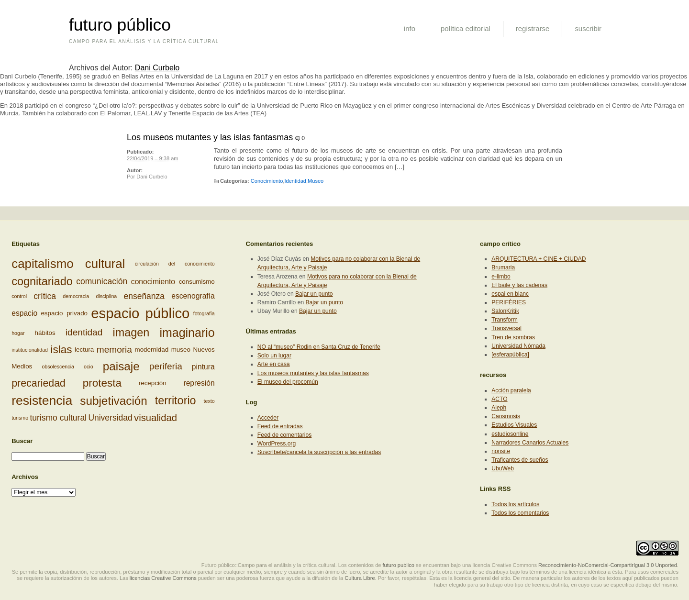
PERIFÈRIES (508, 302)
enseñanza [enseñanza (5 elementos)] (144, 296)
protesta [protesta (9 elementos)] (102, 383)
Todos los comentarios (520, 513)
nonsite (500, 451)
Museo (315, 181)
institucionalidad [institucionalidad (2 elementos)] (29, 350)
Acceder (267, 417)
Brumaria (503, 267)
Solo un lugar (274, 355)
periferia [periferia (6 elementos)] (165, 366)
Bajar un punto (314, 293)
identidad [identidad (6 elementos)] (84, 332)
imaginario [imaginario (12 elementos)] (186, 332)
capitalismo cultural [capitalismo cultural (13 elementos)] (68, 263)
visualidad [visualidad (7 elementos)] (155, 417)
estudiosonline (509, 434)
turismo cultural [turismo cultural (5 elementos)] (58, 417)
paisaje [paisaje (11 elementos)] (121, 366)
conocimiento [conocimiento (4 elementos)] (153, 282)
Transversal (506, 328)
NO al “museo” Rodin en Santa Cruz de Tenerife (318, 347)
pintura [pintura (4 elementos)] (203, 366)
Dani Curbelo (157, 68)
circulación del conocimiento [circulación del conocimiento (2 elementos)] (175, 264)
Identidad (295, 181)
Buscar (22, 440)
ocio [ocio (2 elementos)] (88, 366)
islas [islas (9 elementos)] (61, 350)
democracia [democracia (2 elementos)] (76, 296)
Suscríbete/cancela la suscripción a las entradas (319, 452)
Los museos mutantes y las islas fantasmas (210, 137)
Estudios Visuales (514, 425)
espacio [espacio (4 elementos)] (24, 313)
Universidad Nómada (518, 346)
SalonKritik (505, 311)
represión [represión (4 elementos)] (198, 383)
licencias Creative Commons (163, 578)
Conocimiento (267, 181)
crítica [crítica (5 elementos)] (44, 296)
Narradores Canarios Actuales (529, 442)
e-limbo (501, 276)
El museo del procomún (287, 381)
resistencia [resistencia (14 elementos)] (41, 400)
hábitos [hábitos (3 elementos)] (45, 332)
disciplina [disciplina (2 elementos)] (106, 296)
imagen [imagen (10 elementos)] (130, 332)
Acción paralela (511, 390)
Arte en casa (273, 364)
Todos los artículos (515, 504)
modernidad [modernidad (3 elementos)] (152, 349)
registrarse (533, 28)
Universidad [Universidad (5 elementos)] (110, 417)
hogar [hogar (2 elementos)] (17, 332)
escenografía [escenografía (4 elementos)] (193, 296)
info (409, 28)
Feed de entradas (280, 426)
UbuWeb (502, 468)
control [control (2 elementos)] (19, 296)
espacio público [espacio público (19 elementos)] (140, 313)
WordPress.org (276, 443)
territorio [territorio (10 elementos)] (175, 400)
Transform (504, 319)
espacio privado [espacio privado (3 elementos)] (64, 313)
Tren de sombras (513, 337)
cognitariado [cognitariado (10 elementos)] (42, 281)
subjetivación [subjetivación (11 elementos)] (113, 400)
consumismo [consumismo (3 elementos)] (197, 281)
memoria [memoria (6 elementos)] (114, 349)
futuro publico (398, 565)
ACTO (499, 399)
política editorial (465, 28)
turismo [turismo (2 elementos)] (19, 418)
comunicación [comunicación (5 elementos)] (101, 282)
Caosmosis (505, 416)
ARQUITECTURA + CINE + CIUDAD (538, 259)
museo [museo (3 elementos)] (180, 349)
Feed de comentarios (284, 435)
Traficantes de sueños (519, 459)
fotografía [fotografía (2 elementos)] (204, 313)
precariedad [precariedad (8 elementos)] (38, 383)
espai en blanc (510, 293)
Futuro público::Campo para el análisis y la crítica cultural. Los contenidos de (291, 565)
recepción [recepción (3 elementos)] (153, 383)
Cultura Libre (359, 578)
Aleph (498, 407)
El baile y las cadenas (519, 285)
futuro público (120, 24)
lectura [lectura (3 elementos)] (84, 349)
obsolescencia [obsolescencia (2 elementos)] (58, 366)
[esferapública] (510, 354)
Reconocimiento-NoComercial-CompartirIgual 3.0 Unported (607, 565)
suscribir (588, 28)
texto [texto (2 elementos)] (209, 401)
